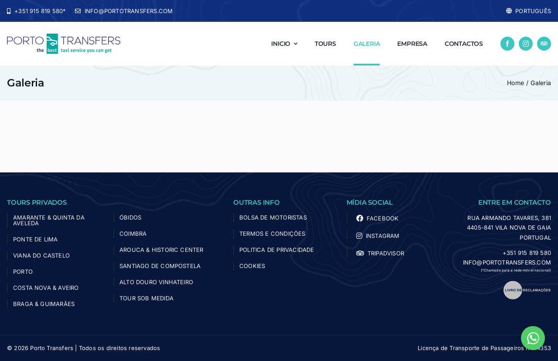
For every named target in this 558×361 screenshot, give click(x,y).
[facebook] (507, 44)
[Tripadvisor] (544, 44)
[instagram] (526, 44)
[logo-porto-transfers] (63, 37)
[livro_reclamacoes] (527, 283)
